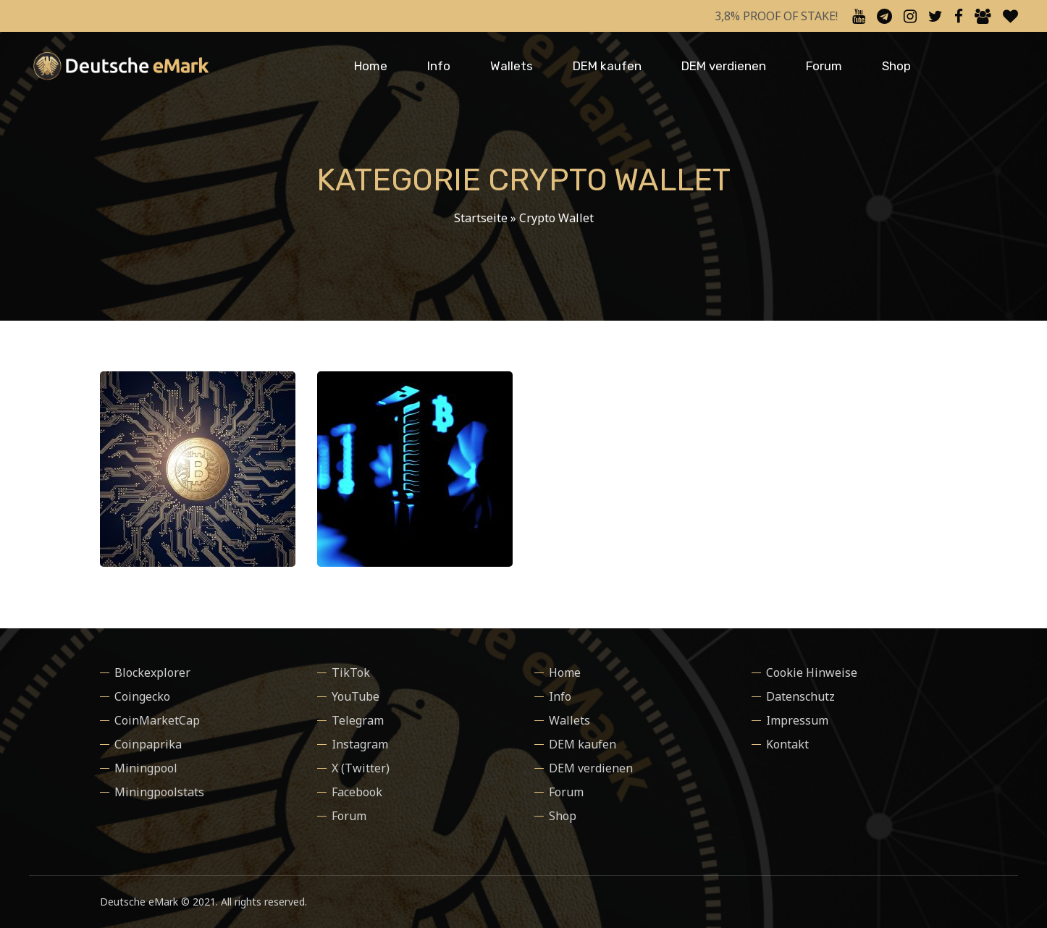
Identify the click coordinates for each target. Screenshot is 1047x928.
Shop (896, 66)
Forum (824, 66)
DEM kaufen (607, 66)
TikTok (351, 672)
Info (438, 66)
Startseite (481, 218)
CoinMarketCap (157, 720)
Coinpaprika (148, 744)
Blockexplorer (152, 672)
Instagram (360, 744)
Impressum (797, 720)
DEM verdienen (723, 66)
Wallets (511, 66)
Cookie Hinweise (811, 672)
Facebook (357, 792)
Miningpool (145, 768)
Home (370, 66)
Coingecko (142, 696)
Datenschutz (800, 696)
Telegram (358, 720)
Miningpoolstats (159, 792)
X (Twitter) (361, 768)
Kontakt (787, 744)
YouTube (355, 696)
